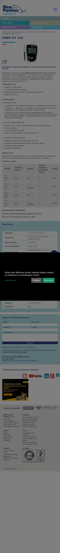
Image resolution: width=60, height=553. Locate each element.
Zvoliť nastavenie (11, 280)
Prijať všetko (48, 280)
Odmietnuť (36, 280)
